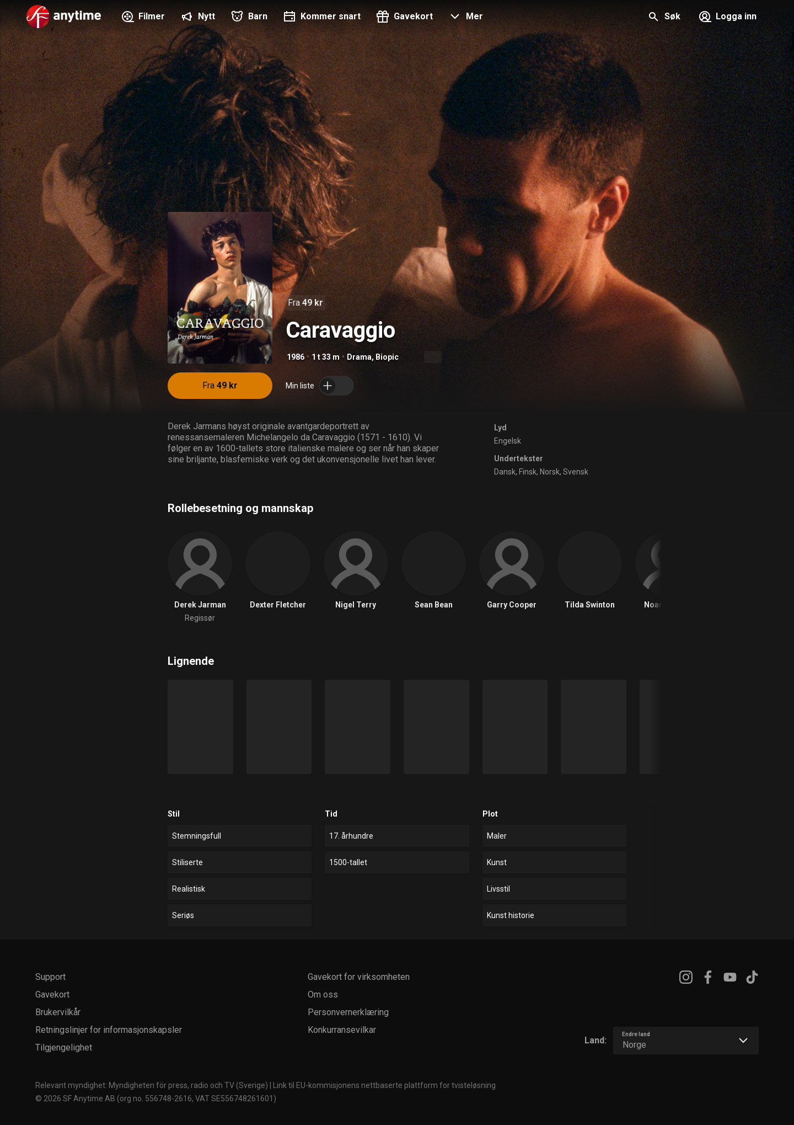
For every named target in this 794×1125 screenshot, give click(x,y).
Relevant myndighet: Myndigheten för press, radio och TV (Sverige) (151, 1085)
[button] (464, 17)
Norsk (550, 471)
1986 (295, 357)
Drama (359, 357)
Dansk (505, 471)
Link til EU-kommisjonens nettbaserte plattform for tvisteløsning (384, 1085)
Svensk (575, 471)
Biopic (387, 357)
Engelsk (507, 440)
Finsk (528, 471)
